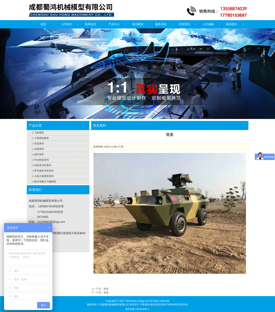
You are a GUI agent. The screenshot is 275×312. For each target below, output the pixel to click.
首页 (43, 24)
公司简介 (67, 24)
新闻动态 (90, 24)
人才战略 (208, 24)
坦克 (106, 288)
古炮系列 (39, 149)
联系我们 (231, 24)
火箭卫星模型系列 (44, 176)
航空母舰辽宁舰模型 (45, 181)
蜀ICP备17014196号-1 (137, 309)
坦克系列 (39, 143)
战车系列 (39, 154)
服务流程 (161, 24)
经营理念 (184, 24)
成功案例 (137, 24)
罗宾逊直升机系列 (44, 170)
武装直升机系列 (42, 165)
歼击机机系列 (41, 159)
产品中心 (114, 24)
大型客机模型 (41, 138)
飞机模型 (39, 132)
